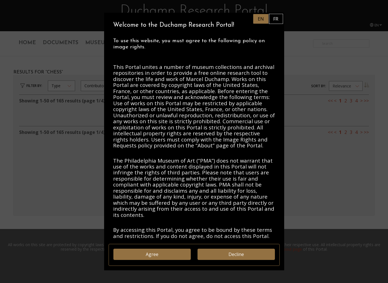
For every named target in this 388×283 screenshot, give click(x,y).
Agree (152, 254)
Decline (236, 254)
